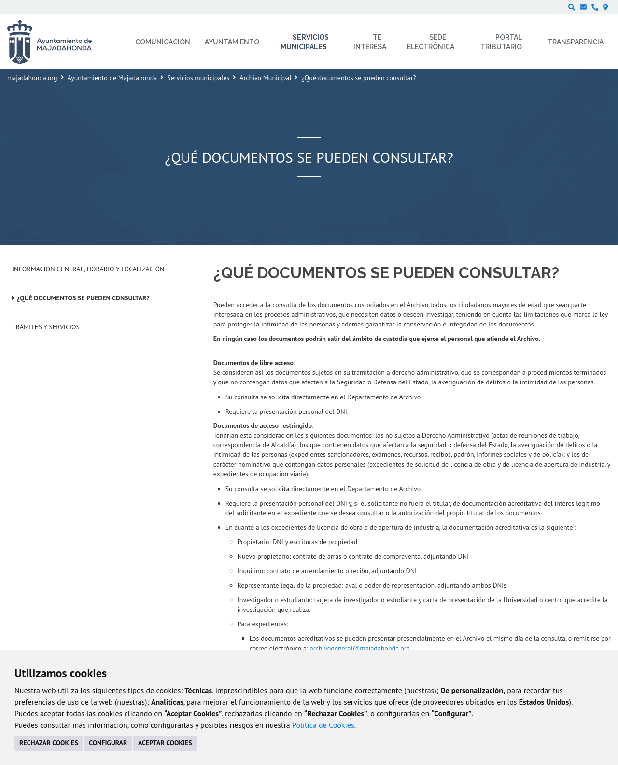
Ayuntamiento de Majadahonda (112, 77)
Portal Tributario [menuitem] (501, 42)
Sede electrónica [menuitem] (430, 42)
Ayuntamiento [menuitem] (232, 42)
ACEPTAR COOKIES (165, 742)
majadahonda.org (32, 77)
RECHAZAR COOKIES (48, 742)
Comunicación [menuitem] (162, 42)
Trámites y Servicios (46, 327)
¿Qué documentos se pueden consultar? (83, 298)
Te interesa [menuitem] (369, 42)
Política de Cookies (323, 725)
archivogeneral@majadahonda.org (360, 648)
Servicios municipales (198, 77)
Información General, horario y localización (88, 269)
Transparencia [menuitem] (576, 42)
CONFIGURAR (108, 742)
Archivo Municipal (265, 77)
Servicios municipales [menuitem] (305, 42)
